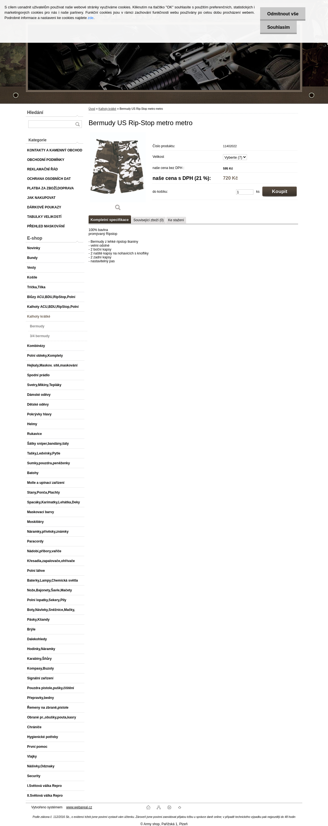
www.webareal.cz (79, 807)
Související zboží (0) (149, 220)
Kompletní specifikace (110, 220)
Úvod (92, 108)
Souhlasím (278, 27)
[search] (77, 124)
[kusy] (244, 192)
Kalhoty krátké (107, 108)
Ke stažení (176, 220)
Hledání (35, 112)
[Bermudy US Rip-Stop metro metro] (118, 173)
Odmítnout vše (282, 13)
